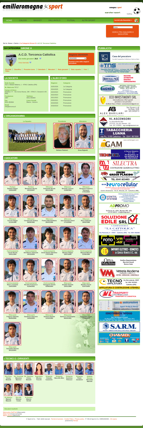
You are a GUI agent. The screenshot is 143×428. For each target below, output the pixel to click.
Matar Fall (6, 414)
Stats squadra (76, 69)
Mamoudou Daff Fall (10, 412)
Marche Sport (113, 12)
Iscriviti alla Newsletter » (123, 20)
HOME (9, 20)
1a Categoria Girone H (28, 43)
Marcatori (51, 69)
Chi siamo (113, 419)
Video (7, 71)
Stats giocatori (63, 69)
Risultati (8, 69)
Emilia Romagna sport (33, 8)
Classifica (17, 69)
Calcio (16, 43)
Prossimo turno (29, 69)
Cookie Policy (69, 419)
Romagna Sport (116, 8)
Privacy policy (79, 419)
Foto (85, 69)
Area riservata (24, 63)
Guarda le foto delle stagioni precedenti (79, 62)
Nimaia (75, 420)
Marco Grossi (7, 415)
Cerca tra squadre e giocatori (123, 33)
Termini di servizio (57, 419)
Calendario (42, 69)
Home (10, 43)
